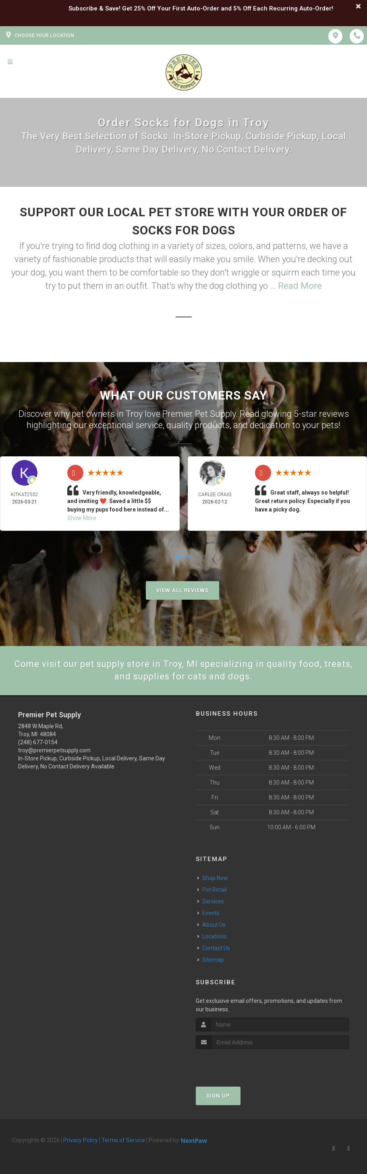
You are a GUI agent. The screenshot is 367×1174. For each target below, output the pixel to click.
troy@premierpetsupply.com (54, 750)
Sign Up (218, 1096)
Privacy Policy (80, 1140)
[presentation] (239, 1064)
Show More (81, 518)
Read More (300, 286)
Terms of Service (123, 1140)
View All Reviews (182, 590)
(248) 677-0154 (38, 742)
